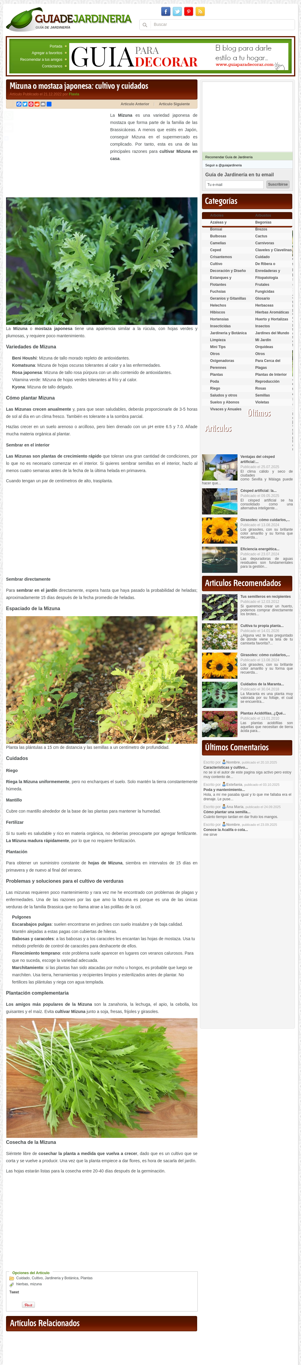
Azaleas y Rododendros (222, 225)
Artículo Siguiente (174, 104)
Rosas (260, 388)
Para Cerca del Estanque (267, 363)
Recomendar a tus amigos (41, 59)
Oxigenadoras (222, 361)
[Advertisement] (56, 154)
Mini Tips (218, 347)
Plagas (261, 368)
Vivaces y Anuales (225, 409)
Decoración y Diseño (228, 271)
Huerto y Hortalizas (271, 319)
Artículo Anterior (135, 104)
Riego (215, 388)
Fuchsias (218, 291)
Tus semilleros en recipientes (265, 596)
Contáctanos (52, 66)
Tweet (14, 1292)
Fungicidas (264, 291)
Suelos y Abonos (224, 402)
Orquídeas (264, 347)
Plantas (86, 1278)
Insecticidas (220, 326)
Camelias (218, 243)
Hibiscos (217, 312)
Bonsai (216, 229)
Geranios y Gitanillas (228, 298)
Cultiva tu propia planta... (262, 626)
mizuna (36, 1284)
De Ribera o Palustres (265, 266)
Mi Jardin (263, 340)
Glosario (262, 298)
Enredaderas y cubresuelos (267, 273)
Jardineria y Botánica (62, 1278)
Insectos (262, 326)
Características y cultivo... (225, 767)
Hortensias (219, 319)
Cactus (261, 236)
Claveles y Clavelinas (273, 250)
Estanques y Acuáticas (220, 280)
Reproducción (267, 381)
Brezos (261, 229)
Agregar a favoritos (47, 53)
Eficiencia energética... (259, 549)
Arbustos (263, 215)
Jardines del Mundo (272, 333)
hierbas (22, 1284)
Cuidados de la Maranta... (262, 684)
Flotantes (218, 285)
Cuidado (23, 1278)
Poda (214, 381)
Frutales (262, 285)
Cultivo (37, 1278)
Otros (215, 354)
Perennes (218, 368)
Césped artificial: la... (258, 491)
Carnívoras (264, 243)
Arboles (217, 215)
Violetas (262, 402)
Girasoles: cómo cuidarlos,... (265, 520)
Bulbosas (218, 236)
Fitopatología (266, 278)
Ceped (215, 250)
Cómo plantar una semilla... (226, 812)
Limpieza (217, 340)
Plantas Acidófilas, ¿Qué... (263, 713)
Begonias (263, 222)
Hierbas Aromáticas (272, 312)
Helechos (218, 305)
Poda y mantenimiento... (224, 790)
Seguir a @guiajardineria (223, 165)
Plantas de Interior (271, 374)
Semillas (262, 395)
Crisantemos (221, 257)
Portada (56, 46)
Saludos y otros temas (223, 398)
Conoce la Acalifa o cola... (225, 830)
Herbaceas (264, 305)
